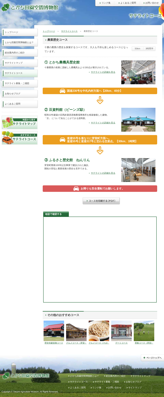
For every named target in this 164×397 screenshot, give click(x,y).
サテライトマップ (14, 63)
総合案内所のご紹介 (15, 52)
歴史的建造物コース (54, 343)
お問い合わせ (152, 3)
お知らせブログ (12, 93)
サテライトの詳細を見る (103, 72)
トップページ (49, 31)
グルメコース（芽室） (76, 343)
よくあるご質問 (128, 3)
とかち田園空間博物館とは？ (19, 42)
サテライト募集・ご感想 (17, 83)
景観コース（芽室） (144, 343)
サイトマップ (135, 387)
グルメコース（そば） (99, 343)
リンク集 (106, 3)
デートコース (121, 343)
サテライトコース (69, 31)
